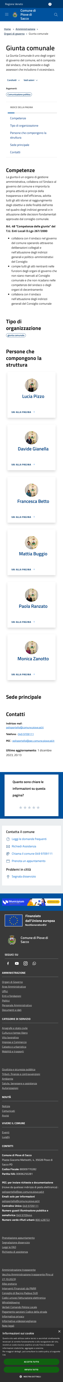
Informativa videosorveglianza (19, 1321)
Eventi (5, 1132)
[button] (31, 1376)
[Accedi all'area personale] (50, 4)
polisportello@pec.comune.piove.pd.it (33, 741)
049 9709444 (24, 1215)
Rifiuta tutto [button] (31, 1369)
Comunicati (8, 1111)
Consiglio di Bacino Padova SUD (20, 1293)
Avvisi (5, 1115)
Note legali (8, 1326)
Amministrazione (25, 29)
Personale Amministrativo (17, 1005)
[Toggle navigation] (7, 14)
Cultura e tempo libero (15, 1033)
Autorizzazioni (10, 1088)
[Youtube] (16, 963)
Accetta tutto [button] (31, 1361)
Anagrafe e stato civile (15, 1028)
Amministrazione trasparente (19, 1270)
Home (7, 29)
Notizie (6, 1106)
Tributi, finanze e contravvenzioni (21, 1074)
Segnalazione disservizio (16, 1242)
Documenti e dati (12, 1010)
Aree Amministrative (14, 987)
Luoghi (6, 1137)
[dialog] (31, 1355)
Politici (6, 1001)
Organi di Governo (12, 982)
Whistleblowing (11, 1302)
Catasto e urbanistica (14, 1047)
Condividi (14, 80)
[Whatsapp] (34, 963)
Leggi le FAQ (9, 1247)
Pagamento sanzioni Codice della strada (24, 1312)
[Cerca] (56, 15)
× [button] (59, 1331)
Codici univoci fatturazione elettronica (24, 1298)
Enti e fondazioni (11, 996)
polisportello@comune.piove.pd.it (25, 727)
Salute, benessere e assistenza (19, 1083)
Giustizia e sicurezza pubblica (18, 1069)
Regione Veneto (14, 4)
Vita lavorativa (10, 1037)
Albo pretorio (9, 1284)
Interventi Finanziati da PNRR (19, 1288)
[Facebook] (8, 963)
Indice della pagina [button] (21, 107)
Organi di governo (14, 34)
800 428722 (42, 1220)
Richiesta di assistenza (15, 1252)
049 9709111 (26, 734)
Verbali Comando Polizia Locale (19, 1307)
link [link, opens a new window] (4, 1354)
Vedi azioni (31, 80)
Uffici (5, 991)
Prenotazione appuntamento (18, 1238)
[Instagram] (25, 963)
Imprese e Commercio (14, 1042)
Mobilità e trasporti (13, 1051)
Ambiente (7, 1079)
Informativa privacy (13, 1316)
